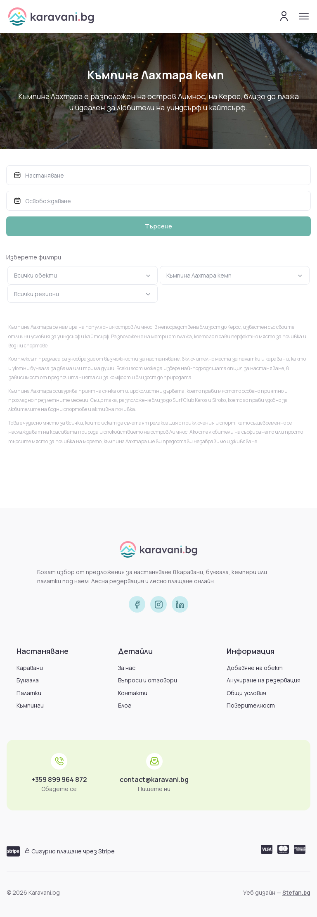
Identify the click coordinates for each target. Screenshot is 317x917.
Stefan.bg (296, 892)
